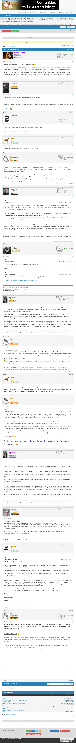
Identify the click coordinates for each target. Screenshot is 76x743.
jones (72, 183)
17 (46, 706)
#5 (72, 163)
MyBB (8, 738)
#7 (72, 256)
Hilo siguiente (14, 683)
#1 (72, 61)
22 (46, 703)
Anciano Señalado (6, 701)
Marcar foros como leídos (33, 734)
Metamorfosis (71, 706)
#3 (72, 124)
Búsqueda (54, 12)
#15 (72, 621)
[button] (71, 12)
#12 (72, 460)
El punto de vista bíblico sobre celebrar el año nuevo (14, 697)
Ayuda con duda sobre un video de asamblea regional (14, 700)
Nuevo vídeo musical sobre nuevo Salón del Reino (13, 710)
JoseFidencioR (71, 710)
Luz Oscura (71, 700)
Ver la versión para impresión (9, 714)
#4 (72, 145)
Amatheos (71, 696)
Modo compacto (70, 49)
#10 (72, 384)
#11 (72, 406)
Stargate (4, 698)
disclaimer (42, 42)
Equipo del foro (65, 731)
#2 (72, 94)
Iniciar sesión (6, 31)
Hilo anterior (6, 683)
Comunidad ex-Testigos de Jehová (10, 37)
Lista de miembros (63, 12)
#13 (72, 518)
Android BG (19, 738)
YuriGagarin (71, 703)
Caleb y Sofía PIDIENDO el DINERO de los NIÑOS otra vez (15, 703)
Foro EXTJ (29, 37)
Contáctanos (54, 731)
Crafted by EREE (12, 738)
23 (46, 696)
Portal (21, 12)
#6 (72, 196)
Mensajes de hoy (44, 12)
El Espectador (71, 241)
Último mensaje (64, 696)
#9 (72, 347)
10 (46, 710)
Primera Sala (22, 37)
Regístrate (15, 31)
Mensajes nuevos (32, 12)
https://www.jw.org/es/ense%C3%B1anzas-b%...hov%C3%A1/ (20, 131)
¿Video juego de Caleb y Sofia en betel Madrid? (13, 707)
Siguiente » (12, 46)
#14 (72, 553)
